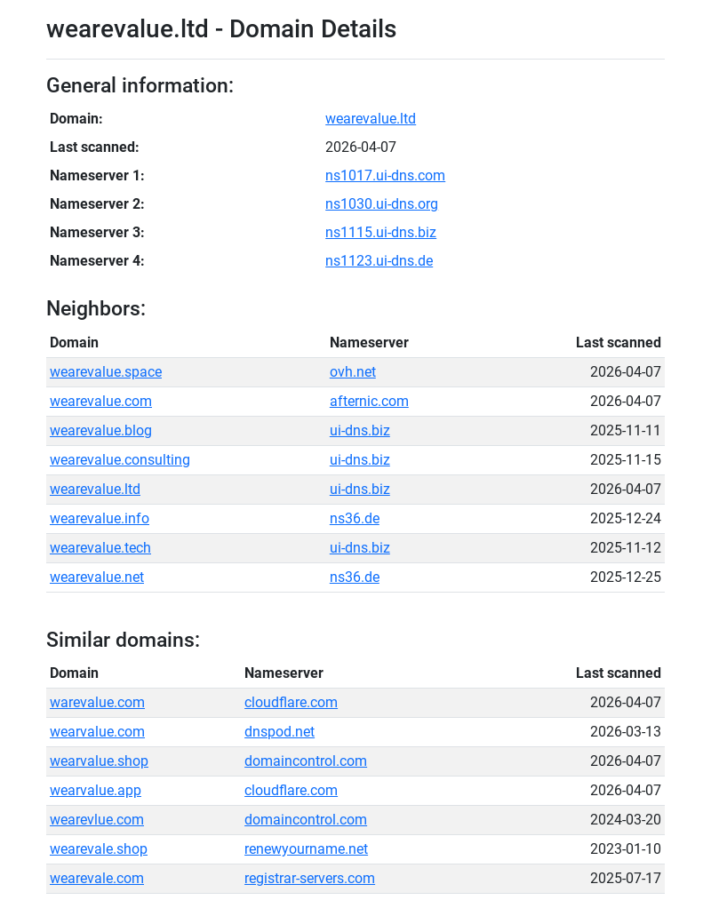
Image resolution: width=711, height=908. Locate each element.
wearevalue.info (99, 518)
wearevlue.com (97, 819)
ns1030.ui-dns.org (381, 203)
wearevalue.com (101, 401)
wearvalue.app (95, 790)
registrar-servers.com (309, 878)
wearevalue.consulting (120, 459)
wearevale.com (97, 878)
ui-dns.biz (360, 430)
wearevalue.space (106, 371)
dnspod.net (279, 731)
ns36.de (354, 518)
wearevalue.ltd (370, 118)
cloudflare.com (291, 702)
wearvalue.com (97, 731)
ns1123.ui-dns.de (379, 260)
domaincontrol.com (305, 761)
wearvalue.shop (99, 761)
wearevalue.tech (100, 547)
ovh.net (353, 371)
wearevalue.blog (101, 430)
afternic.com (369, 401)
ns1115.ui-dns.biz (380, 232)
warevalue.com (97, 702)
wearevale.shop (99, 848)
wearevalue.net (97, 577)
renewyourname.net (306, 848)
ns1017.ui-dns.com (385, 175)
